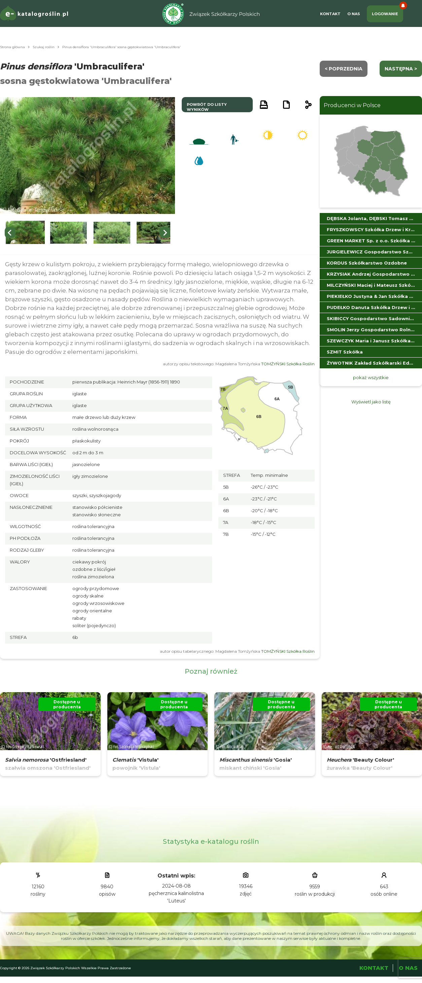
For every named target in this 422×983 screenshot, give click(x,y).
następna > (401, 69)
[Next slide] (165, 232)
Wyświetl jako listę (371, 401)
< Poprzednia (343, 69)
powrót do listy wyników (207, 107)
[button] (25, 233)
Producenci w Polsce (352, 105)
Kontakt (330, 13)
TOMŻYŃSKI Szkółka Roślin (288, 363)
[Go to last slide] (10, 232)
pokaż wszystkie (371, 377)
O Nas (353, 13)
